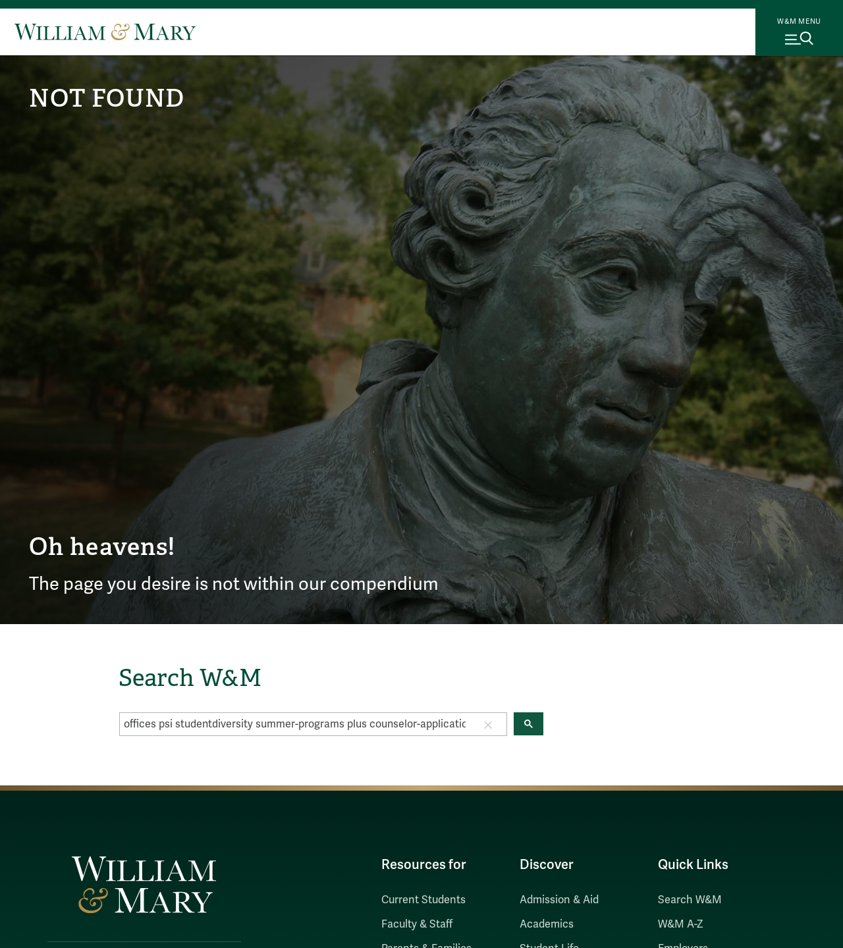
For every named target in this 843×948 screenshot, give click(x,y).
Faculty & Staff (416, 924)
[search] (295, 724)
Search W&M (690, 900)
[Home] (105, 32)
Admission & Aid (559, 900)
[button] (488, 724)
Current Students (423, 900)
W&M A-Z (680, 924)
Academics (547, 924)
